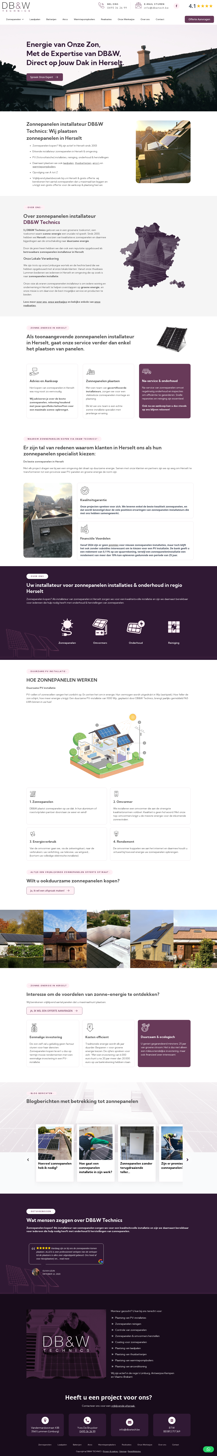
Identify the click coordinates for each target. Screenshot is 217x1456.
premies (113, 545)
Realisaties (106, 19)
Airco (65, 19)
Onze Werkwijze (126, 19)
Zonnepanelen (13, 19)
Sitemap (122, 1451)
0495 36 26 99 (117, 7)
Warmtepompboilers (84, 19)
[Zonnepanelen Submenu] (24, 19)
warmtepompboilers (44, 166)
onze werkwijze (57, 301)
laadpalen (68, 163)
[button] (208, 1449)
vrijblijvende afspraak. (123, 1405)
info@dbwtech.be (156, 7)
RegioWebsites (134, 1451)
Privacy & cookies (110, 1451)
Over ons (145, 19)
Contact (160, 19)
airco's (96, 163)
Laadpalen (35, 19)
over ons (41, 301)
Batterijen (51, 19)
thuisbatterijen (83, 163)
